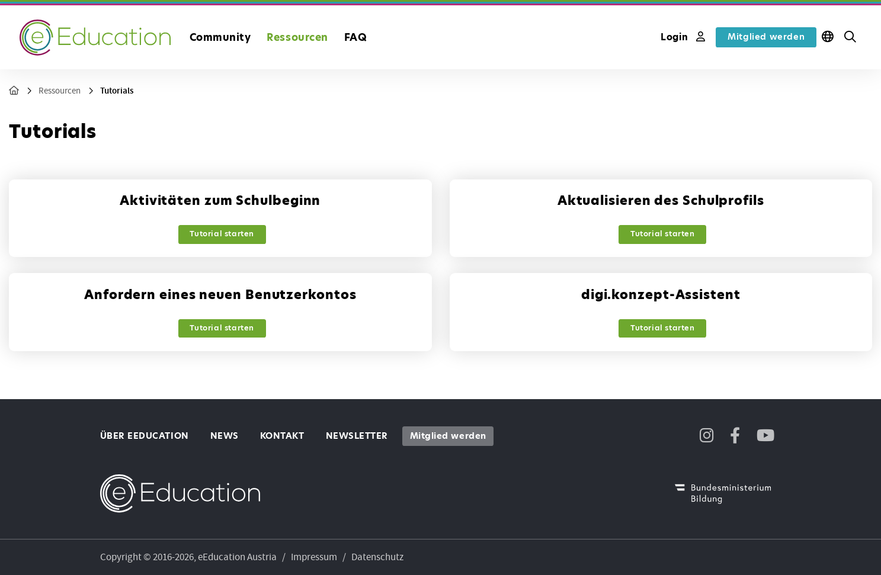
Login (683, 37)
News (224, 436)
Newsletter (357, 436)
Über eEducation (144, 436)
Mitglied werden (766, 37)
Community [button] (220, 37)
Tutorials (116, 91)
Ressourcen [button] (297, 37)
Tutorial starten (222, 234)
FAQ (355, 37)
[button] (850, 37)
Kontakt (282, 436)
